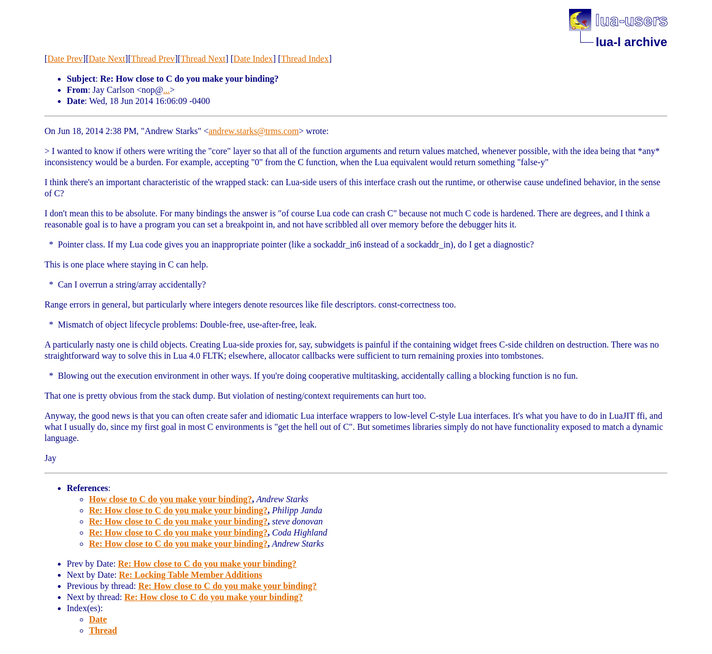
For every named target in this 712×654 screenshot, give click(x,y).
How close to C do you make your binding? (170, 499)
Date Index (253, 58)
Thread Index (305, 58)
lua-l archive (631, 42)
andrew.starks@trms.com (254, 131)
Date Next (107, 58)
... (166, 90)
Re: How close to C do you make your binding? (178, 510)
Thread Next (203, 58)
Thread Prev (153, 58)
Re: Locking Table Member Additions (191, 574)
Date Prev (65, 58)
